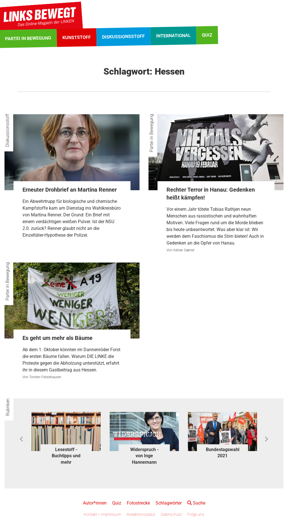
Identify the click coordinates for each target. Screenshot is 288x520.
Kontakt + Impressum (102, 514)
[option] (66, 439)
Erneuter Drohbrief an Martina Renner (69, 189)
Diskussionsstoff (7, 130)
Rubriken (7, 407)
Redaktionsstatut (141, 514)
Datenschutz (171, 514)
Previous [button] (22, 439)
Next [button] (266, 439)
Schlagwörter (169, 503)
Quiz (116, 503)
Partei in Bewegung (151, 133)
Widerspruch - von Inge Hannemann (144, 456)
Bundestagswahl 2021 (222, 452)
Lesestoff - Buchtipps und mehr (66, 456)
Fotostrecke (138, 503)
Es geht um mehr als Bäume (57, 338)
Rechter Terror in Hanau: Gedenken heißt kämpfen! (210, 193)
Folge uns (195, 514)
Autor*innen (95, 503)
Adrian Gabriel (183, 250)
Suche (196, 503)
